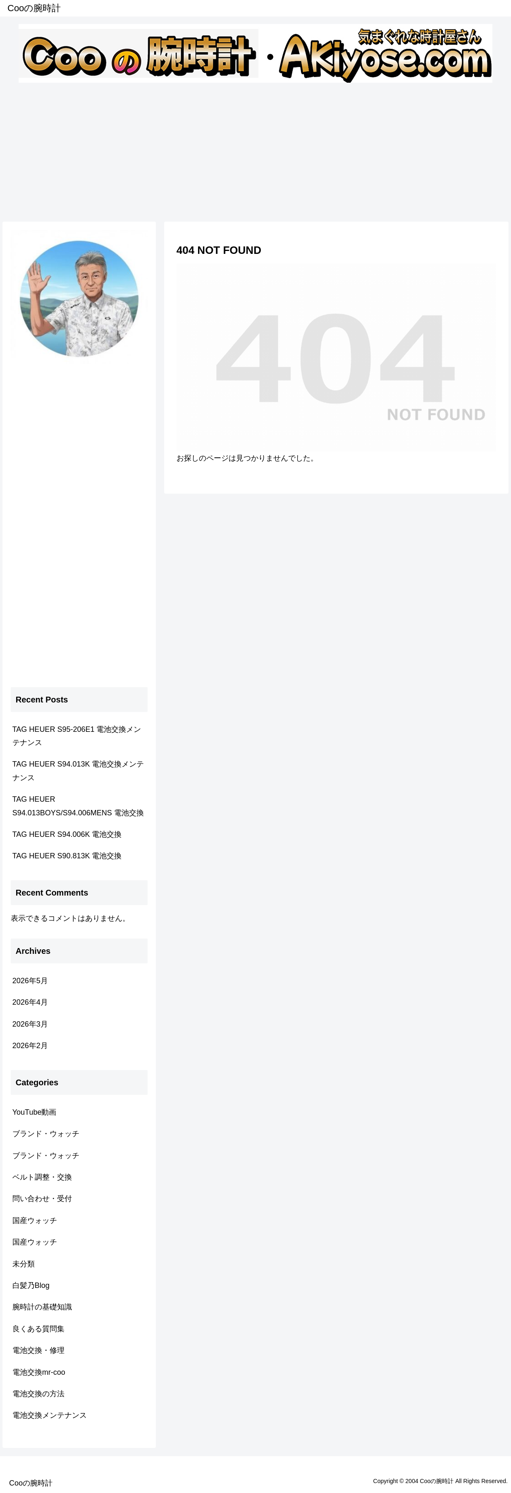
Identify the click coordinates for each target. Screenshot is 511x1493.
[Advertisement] (255, 150)
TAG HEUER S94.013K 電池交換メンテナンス (78, 770)
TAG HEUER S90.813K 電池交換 (67, 856)
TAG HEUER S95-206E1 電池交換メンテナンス (76, 736)
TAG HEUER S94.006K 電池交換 (67, 834)
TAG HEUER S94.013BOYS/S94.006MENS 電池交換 (78, 806)
